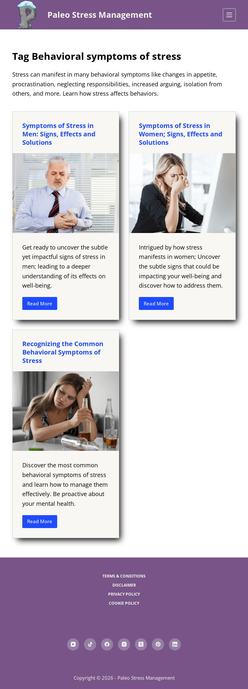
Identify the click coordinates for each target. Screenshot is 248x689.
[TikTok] (90, 644)
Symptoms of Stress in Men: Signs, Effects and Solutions (59, 134)
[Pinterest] (158, 644)
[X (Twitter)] (141, 644)
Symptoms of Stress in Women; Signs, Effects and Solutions (180, 134)
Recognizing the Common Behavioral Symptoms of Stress (62, 352)
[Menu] (229, 14)
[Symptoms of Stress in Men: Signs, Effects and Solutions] (66, 193)
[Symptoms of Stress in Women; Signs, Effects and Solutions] (182, 193)
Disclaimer (124, 585)
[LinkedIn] (175, 644)
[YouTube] (73, 644)
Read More (42, 305)
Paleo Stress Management (99, 14)
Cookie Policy (124, 603)
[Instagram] (124, 644)
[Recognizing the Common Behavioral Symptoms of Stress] (66, 411)
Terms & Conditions (124, 576)
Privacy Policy (124, 594)
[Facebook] (107, 644)
